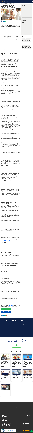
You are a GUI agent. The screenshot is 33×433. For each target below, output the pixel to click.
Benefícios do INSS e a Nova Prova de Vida (4, 392)
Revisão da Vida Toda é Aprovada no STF (4, 363)
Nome (2, 324)
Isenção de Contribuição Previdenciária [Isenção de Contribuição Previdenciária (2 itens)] (26, 46)
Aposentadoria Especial (12, 7)
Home (1, 3)
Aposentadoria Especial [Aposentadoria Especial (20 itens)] (24, 39)
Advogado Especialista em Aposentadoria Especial (7, 5)
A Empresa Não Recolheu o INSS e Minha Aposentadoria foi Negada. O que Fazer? (27, 378)
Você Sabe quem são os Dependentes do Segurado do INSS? (16, 363)
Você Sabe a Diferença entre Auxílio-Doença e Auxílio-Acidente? (15, 378)
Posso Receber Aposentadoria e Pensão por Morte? (5, 378)
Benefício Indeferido (24, 20)
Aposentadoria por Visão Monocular (25, 16)
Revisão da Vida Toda (5, 361)
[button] (1, 21)
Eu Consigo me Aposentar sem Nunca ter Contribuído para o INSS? (27, 363)
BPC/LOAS (23, 22)
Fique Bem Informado (24, 24)
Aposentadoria (23, 7)
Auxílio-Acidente (23, 18)
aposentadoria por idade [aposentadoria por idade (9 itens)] (27, 40)
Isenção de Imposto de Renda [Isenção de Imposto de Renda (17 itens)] (25, 47)
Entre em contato (10, 305)
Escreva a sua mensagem (21, 324)
